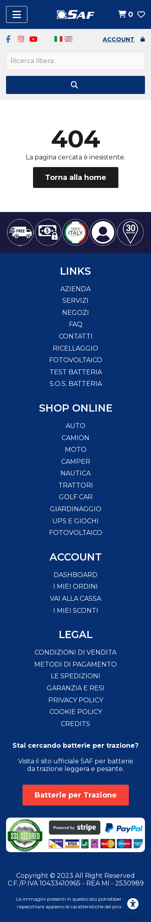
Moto (76, 449)
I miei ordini (75, 586)
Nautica (75, 473)
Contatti (76, 336)
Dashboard (75, 575)
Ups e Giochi (75, 521)
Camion (75, 438)
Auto (75, 426)
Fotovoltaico (75, 360)
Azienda (75, 289)
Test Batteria (76, 372)
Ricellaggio (75, 348)
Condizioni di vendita (75, 652)
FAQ (76, 324)
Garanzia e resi (76, 688)
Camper (75, 461)
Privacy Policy (75, 700)
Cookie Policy (76, 712)
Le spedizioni (75, 676)
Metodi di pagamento (75, 664)
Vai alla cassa (75, 598)
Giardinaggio (75, 509)
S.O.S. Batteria (76, 384)
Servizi (75, 300)
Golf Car (76, 497)
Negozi (75, 312)
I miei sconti (75, 610)
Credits (75, 724)
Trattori (75, 485)
